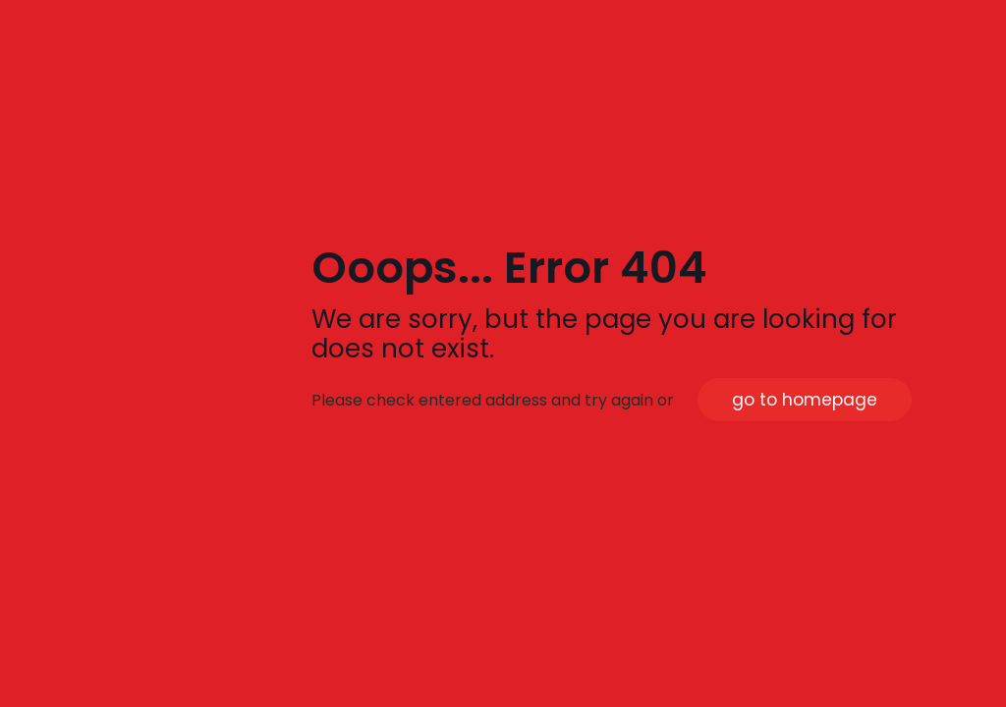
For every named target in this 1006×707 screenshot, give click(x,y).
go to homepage (804, 399)
